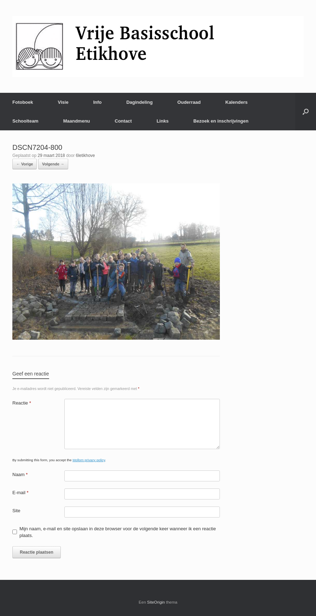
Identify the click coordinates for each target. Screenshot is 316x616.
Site (16, 510)
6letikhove (85, 155)
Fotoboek (22, 102)
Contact (123, 121)
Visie (63, 102)
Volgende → (53, 164)
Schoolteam (25, 121)
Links (163, 121)
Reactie (21, 403)
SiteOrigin (156, 602)
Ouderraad (189, 102)
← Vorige (24, 164)
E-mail (20, 492)
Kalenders (237, 102)
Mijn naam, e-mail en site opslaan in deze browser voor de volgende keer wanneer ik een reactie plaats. (117, 532)
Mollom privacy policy (88, 460)
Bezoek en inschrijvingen (220, 121)
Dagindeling (139, 102)
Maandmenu (76, 121)
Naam (20, 474)
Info (97, 102)
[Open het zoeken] (305, 111)
